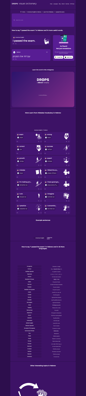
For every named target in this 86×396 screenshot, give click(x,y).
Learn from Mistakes (48, 12)
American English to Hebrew (34, 12)
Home (23, 12)
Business (67, 3)
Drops (51, 3)
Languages (55, 3)
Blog (60, 3)
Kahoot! (63, 3)
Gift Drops (72, 3)
